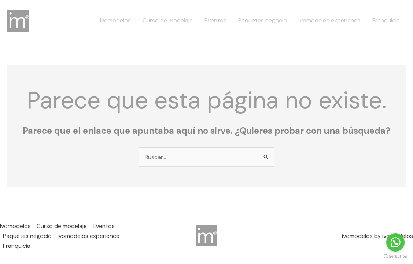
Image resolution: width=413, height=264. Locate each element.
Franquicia (386, 20)
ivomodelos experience (330, 20)
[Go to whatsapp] (395, 242)
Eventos (215, 20)
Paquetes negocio (262, 20)
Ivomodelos (115, 20)
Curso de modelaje (168, 20)
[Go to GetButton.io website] (395, 256)
